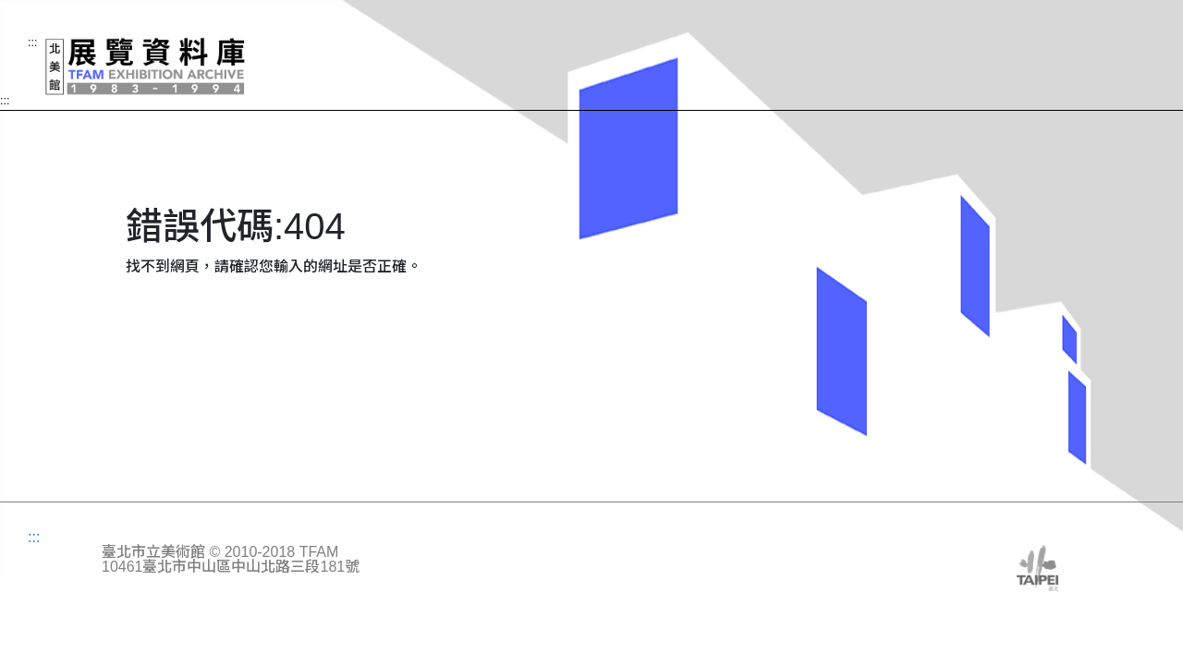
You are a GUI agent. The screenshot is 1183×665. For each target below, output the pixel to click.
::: (4, 101)
